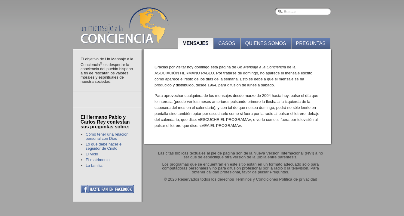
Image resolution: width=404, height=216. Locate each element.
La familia (94, 165)
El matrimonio (97, 160)
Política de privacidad (298, 179)
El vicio (92, 154)
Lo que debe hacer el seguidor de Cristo (104, 146)
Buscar (290, 12)
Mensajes (195, 43)
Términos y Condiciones (256, 179)
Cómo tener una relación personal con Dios (107, 136)
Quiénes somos (265, 43)
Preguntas (311, 43)
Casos (227, 43)
